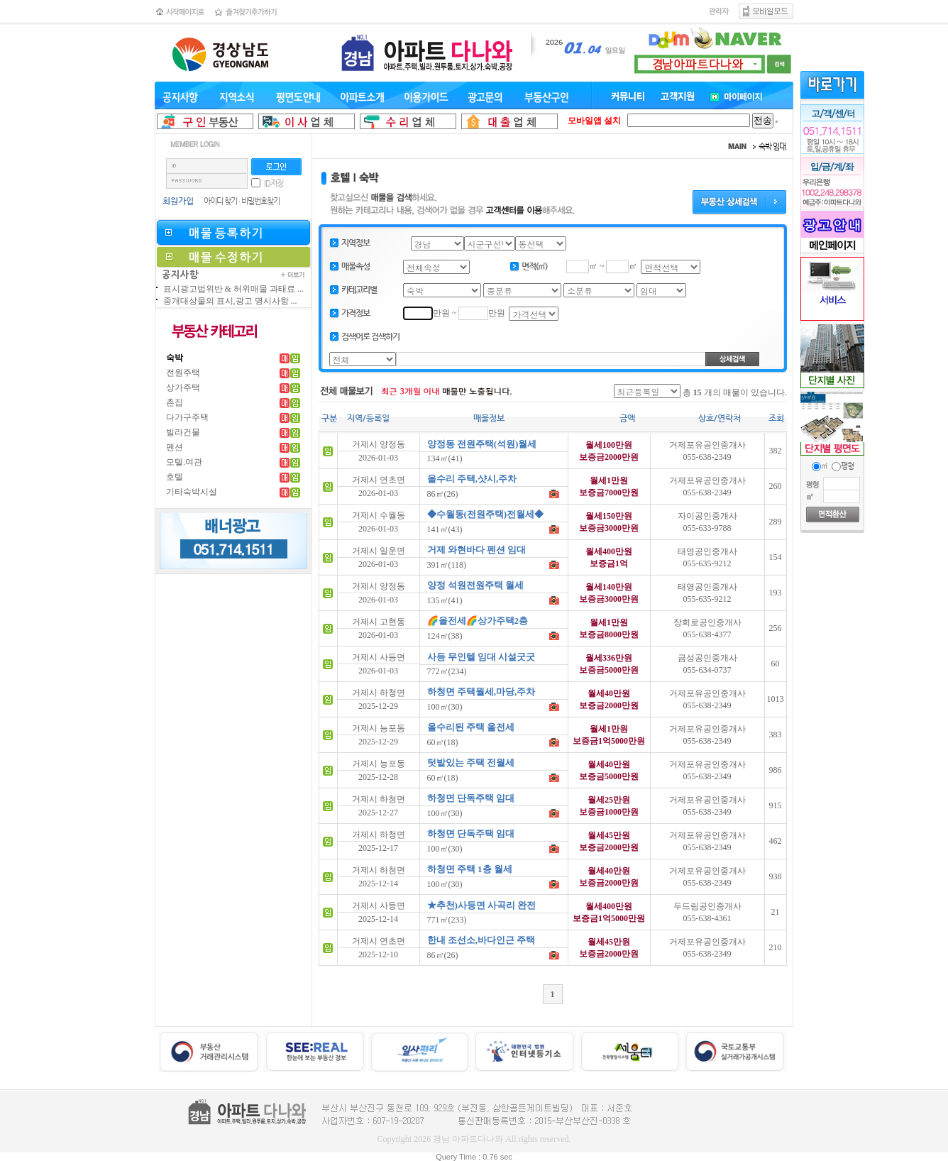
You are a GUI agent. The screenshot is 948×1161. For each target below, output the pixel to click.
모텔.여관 (184, 462)
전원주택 (183, 373)
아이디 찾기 (220, 201)
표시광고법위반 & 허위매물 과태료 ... (233, 289)
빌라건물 (183, 432)
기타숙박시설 (191, 492)
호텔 (174, 477)
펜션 (174, 447)
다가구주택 (187, 417)
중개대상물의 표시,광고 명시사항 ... (230, 301)
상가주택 (183, 387)
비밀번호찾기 (260, 201)
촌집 (174, 402)
